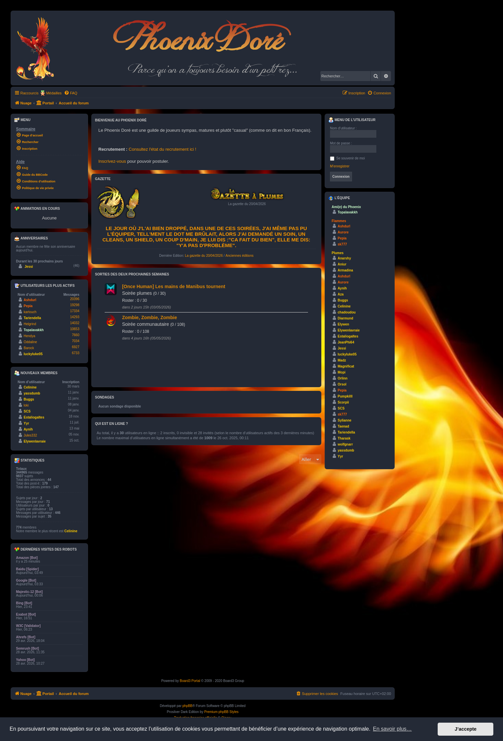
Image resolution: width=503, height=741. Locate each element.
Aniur (342, 264)
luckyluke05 (33, 354)
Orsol (342, 384)
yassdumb (32, 393)
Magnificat (346, 366)
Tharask (344, 438)
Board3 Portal (190, 681)
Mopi (341, 372)
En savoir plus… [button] (392, 729)
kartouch (30, 312)
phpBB (187, 706)
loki (26, 405)
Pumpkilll (345, 396)
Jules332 (30, 435)
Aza (341, 294)
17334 (74, 311)
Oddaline (30, 342)
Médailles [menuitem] (53, 93)
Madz (342, 360)
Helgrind (30, 324)
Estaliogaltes (34, 417)
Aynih (28, 429)
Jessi (29, 266)
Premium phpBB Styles (221, 712)
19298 (74, 305)
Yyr (26, 423)
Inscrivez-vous (112, 161)
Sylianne (344, 420)
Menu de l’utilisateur (351, 120)
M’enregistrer (339, 166)
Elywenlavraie (35, 441)
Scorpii (343, 402)
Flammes (339, 221)
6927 (75, 347)
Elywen (343, 324)
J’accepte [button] (466, 729)
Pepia (28, 306)
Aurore (343, 232)
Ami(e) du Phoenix (346, 207)
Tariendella (32, 318)
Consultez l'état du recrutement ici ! (162, 149)
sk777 (342, 244)
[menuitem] (70, 93)
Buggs (29, 399)
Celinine (30, 387)
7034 (75, 341)
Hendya (29, 336)
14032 (74, 323)
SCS (27, 411)
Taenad (343, 426)
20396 (74, 299)
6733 (75, 353)
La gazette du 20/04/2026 (204, 255)
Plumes (338, 253)
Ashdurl (30, 300)
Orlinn (342, 378)
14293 (74, 317)
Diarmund (345, 318)
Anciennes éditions (240, 255)
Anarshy (344, 258)
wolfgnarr (345, 444)
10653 (74, 329)
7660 (75, 335)
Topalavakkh (34, 330)
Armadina (345, 270)
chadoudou (347, 312)
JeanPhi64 (346, 342)
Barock (29, 348)
